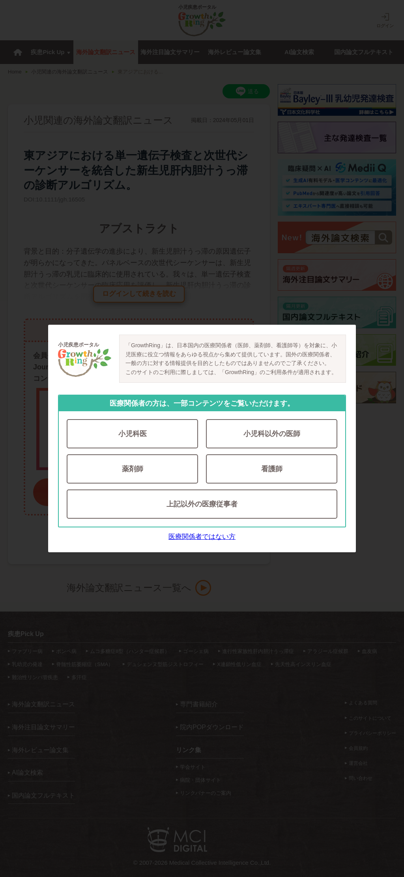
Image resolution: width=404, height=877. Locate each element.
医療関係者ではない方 (202, 536)
